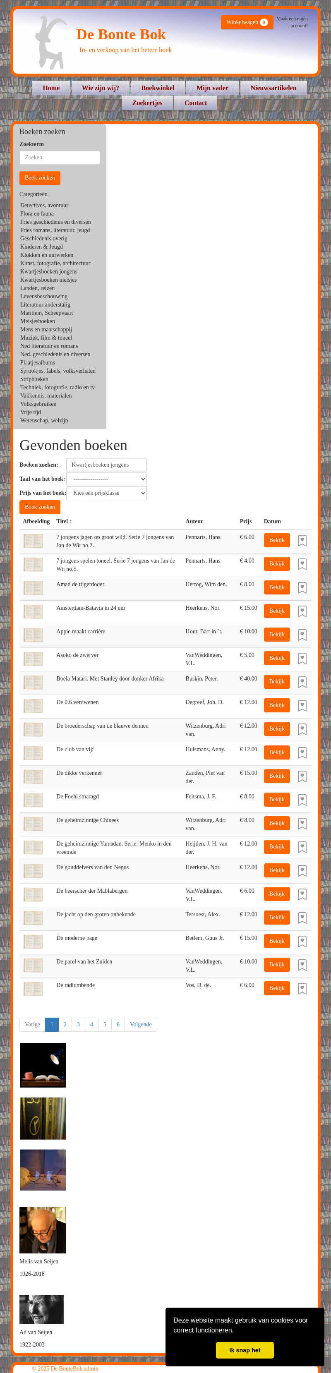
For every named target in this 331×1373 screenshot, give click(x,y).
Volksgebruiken (38, 404)
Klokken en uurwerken (46, 255)
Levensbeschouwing (43, 296)
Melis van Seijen (38, 1261)
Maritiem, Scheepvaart (46, 313)
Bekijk (277, 540)
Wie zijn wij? (100, 87)
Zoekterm (31, 144)
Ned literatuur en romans (49, 346)
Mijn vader (212, 87)
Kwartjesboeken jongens (48, 271)
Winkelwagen (247, 22)
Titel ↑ (64, 521)
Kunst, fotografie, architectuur (55, 263)
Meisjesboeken (37, 321)
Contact (196, 102)
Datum (272, 521)
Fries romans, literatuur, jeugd (55, 230)
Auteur (195, 521)
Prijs (246, 521)
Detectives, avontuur (44, 205)
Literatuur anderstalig (45, 305)
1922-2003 (32, 1345)
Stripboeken (34, 379)
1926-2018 (32, 1274)
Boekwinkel (158, 87)
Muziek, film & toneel (46, 338)
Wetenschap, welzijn (44, 420)
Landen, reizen (37, 288)
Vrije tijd (30, 412)
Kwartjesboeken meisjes (48, 280)
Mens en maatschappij (46, 329)
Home (51, 87)
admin (91, 1369)
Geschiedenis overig (43, 238)
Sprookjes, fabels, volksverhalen (58, 371)
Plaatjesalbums (37, 362)
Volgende (141, 1024)
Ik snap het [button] (244, 1350)
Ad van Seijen (35, 1332)
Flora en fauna (37, 214)
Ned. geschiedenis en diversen (55, 354)
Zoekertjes (147, 102)
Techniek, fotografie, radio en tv (57, 387)
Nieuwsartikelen (274, 87)
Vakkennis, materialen (46, 396)
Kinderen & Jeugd (41, 247)
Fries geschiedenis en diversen (55, 222)
